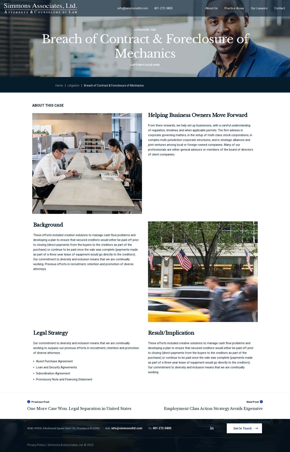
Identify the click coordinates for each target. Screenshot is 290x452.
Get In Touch (246, 428)
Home (59, 85)
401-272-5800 (163, 8)
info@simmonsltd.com (133, 8)
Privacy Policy (36, 445)
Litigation (73, 85)
